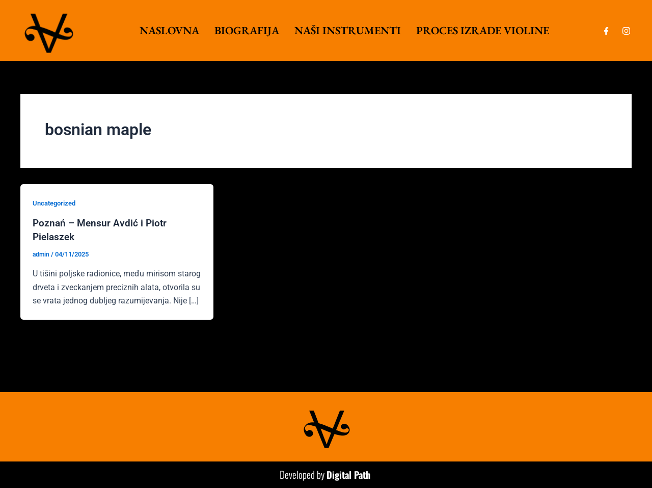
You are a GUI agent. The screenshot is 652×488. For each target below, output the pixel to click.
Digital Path (349, 474)
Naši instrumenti (347, 30)
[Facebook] (606, 30)
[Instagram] (626, 30)
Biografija (243, 30)
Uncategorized (56, 203)
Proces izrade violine (488, 30)
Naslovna (162, 30)
